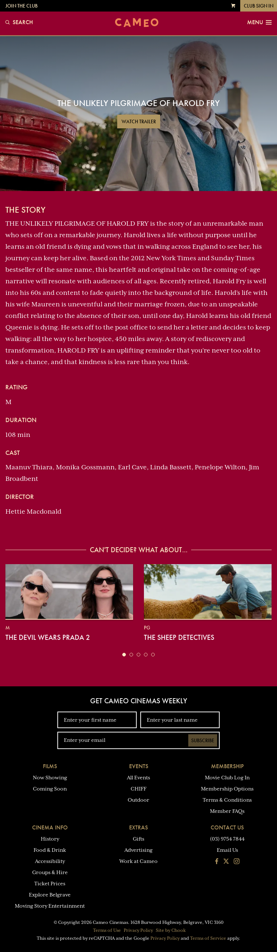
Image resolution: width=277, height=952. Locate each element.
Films (50, 766)
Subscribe (202, 740)
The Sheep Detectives (179, 637)
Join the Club (21, 6)
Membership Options (227, 789)
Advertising (138, 850)
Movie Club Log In (227, 777)
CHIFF (138, 789)
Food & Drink (50, 850)
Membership (227, 766)
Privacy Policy (138, 930)
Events (138, 766)
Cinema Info (50, 827)
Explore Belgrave (50, 895)
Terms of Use (107, 930)
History (50, 839)
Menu (259, 22)
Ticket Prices (49, 883)
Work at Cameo (138, 861)
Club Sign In (258, 6)
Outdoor (138, 800)
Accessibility (50, 861)
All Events (138, 777)
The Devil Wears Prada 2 (47, 637)
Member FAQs (227, 811)
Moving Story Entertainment (50, 906)
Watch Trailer (139, 121)
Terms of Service (208, 938)
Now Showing (50, 777)
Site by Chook (171, 930)
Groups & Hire (50, 872)
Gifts (138, 839)
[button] (124, 654)
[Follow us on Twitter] (226, 862)
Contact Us (227, 827)
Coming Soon (50, 789)
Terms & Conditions (227, 800)
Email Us (227, 850)
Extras (138, 827)
